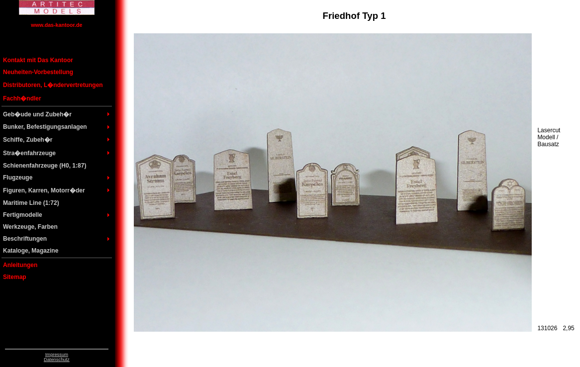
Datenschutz (57, 359)
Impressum (56, 354)
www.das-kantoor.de (56, 25)
